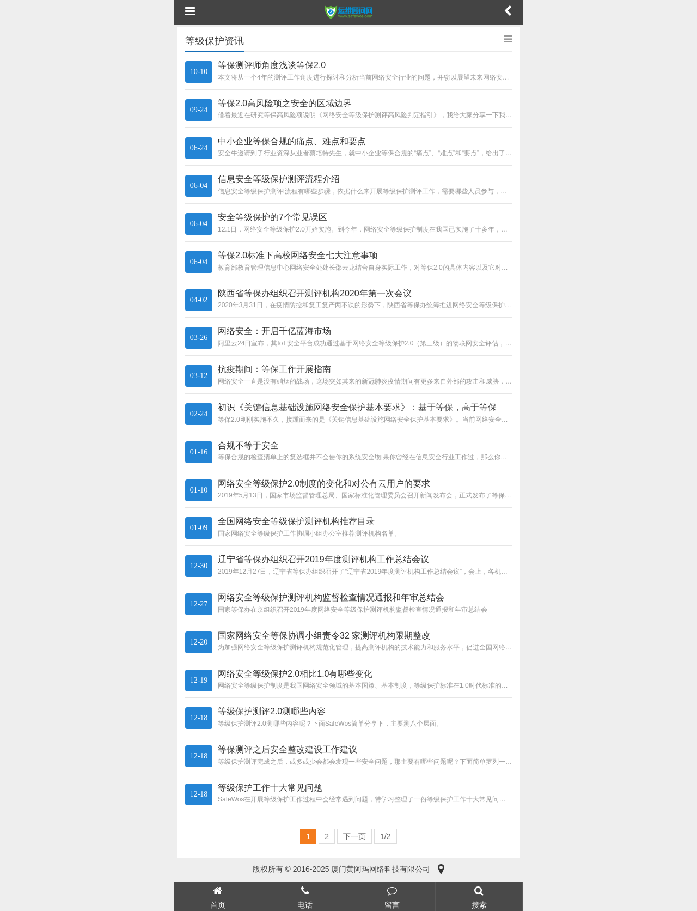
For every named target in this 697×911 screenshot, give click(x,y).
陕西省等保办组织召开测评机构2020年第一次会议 (315, 293)
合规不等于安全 (248, 445)
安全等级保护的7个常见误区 (272, 217)
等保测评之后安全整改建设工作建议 (287, 749)
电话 (304, 896)
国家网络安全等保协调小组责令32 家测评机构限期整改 (324, 635)
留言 (391, 896)
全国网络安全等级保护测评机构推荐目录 (296, 521)
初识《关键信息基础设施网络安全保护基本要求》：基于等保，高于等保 (357, 407)
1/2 (385, 836)
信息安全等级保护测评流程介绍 (279, 179)
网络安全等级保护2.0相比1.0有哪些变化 (295, 673)
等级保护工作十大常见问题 (270, 787)
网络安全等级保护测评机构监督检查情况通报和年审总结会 (331, 597)
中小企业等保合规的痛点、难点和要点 (292, 141)
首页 (217, 896)
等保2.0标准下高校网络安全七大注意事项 (298, 255)
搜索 (479, 896)
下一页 (354, 836)
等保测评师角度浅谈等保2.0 (272, 65)
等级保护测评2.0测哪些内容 (272, 711)
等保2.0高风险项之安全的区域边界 (285, 103)
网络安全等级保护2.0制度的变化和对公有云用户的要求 (324, 483)
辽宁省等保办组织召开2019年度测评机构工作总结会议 (323, 559)
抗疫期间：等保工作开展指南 (274, 369)
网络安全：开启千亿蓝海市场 (274, 331)
